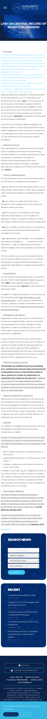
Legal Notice (16, 677)
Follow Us (24, 665)
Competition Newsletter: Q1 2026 (22, 595)
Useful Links (37, 680)
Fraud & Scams (32, 677)
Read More (10, 714)
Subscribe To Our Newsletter (24, 671)
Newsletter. (6, 529)
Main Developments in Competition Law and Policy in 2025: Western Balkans (23, 634)
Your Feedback (25, 682)
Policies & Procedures (17, 680)
